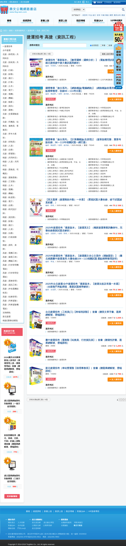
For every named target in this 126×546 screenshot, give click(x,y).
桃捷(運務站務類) (10, 320)
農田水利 (117, 15)
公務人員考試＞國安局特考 (98, 125)
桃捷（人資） (9, 229)
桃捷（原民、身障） (10, 247)
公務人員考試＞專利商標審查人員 (101, 185)
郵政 (107, 15)
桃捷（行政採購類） (10, 239)
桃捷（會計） (9, 225)
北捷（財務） (9, 74)
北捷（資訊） (9, 106)
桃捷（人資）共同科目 (11, 163)
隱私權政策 (13, 2)
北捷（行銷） (9, 70)
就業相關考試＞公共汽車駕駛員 (100, 80)
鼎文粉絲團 (24, 2)
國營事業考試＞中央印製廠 (98, 165)
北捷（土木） (9, 86)
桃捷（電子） (9, 201)
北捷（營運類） (10, 153)
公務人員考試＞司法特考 (97, 122)
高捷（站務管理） (11, 297)
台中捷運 (7, 50)
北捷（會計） (9, 78)
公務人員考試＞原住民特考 (57, 177)
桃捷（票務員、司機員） (11, 171)
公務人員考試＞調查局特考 (57, 122)
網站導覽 (3, 2)
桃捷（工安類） (10, 181)
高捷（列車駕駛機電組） (11, 306)
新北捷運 (7, 316)
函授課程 (37, 511)
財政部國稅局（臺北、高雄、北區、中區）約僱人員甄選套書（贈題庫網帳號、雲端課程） (12, 441)
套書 (110, 45)
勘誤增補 (70, 511)
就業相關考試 (20, 31)
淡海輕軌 (7, 312)
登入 (87, 2)
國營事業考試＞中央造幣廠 (57, 168)
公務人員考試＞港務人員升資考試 (60, 171)
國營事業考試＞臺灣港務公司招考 (60, 116)
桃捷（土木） (9, 185)
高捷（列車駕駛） (11, 300)
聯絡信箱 (11, 528)
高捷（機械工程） (11, 261)
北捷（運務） (9, 110)
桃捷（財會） (9, 221)
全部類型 (95, 45)
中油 (90, 15)
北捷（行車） (9, 82)
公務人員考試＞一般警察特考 (58, 180)
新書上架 (48, 511)
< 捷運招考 (7, 46)
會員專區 (117, 2)
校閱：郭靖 (62, 233)
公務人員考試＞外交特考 (56, 125)
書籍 (11, 31)
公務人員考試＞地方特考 (97, 119)
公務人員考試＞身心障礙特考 (99, 177)
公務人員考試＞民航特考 (97, 168)
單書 (103, 45)
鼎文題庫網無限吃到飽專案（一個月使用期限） (12, 403)
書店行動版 (78, 525)
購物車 (99, 2)
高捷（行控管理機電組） (11, 267)
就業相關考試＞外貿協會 (97, 131)
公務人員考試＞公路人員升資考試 (60, 174)
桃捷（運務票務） (11, 177)
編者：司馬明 (50, 66)
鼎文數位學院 (49, 522)
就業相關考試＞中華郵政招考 (99, 128)
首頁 (5, 31)
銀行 (94, 15)
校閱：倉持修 (63, 94)
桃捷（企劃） (9, 205)
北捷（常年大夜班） (10, 136)
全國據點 (64, 525)
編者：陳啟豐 (50, 94)
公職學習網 (47, 525)
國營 (111, 15)
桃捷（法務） (9, 233)
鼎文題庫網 (36, 528)
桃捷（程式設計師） (10, 211)
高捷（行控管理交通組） (11, 275)
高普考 (85, 15)
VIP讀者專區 (93, 511)
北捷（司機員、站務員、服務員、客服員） (11, 126)
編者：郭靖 (49, 205)
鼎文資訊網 (36, 522)
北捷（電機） (9, 94)
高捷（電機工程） (11, 253)
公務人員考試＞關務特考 (97, 180)
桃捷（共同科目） (11, 157)
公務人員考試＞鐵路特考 (97, 171)
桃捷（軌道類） (10, 197)
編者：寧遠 (49, 262)
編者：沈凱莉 (50, 233)
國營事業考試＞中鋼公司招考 (58, 111)
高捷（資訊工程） (11, 285)
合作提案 (21, 525)
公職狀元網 (36, 525)
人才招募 (21, 522)
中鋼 (103, 15)
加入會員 (77, 2)
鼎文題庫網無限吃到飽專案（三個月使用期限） (12, 478)
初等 (98, 15)
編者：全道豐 (50, 290)
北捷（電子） (9, 90)
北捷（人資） (9, 146)
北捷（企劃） (9, 149)
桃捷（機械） (9, 193)
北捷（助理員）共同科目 (11, 56)
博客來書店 (78, 522)
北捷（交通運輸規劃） (11, 116)
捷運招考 (31, 31)
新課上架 (59, 511)
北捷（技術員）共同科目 (11, 64)
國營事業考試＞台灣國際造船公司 (101, 116)
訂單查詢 (108, 2)
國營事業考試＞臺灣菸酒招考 (58, 108)
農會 (123, 15)
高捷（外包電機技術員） (11, 291)
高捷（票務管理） (11, 281)
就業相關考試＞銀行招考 (56, 128)
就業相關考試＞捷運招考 (56, 80)
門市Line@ (21, 528)
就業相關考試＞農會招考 (97, 191)
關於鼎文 (11, 522)
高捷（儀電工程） (11, 257)
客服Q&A (81, 511)
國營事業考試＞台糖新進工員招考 (60, 159)
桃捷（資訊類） (10, 217)
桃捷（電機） (9, 189)
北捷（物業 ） (9, 102)
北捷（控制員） (10, 142)
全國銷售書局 (66, 522)
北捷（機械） (9, 98)
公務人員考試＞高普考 (56, 119)
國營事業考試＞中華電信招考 (99, 108)
